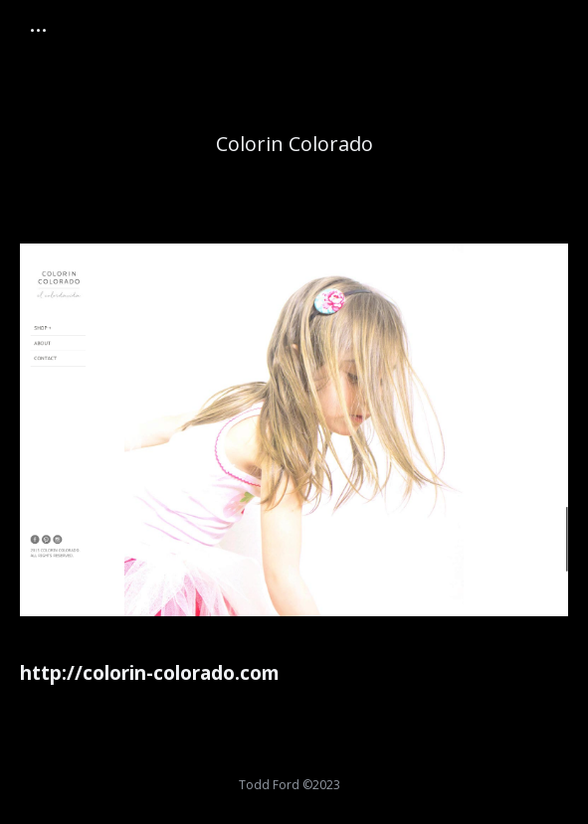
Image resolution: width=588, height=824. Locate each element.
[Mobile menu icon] (38, 30)
